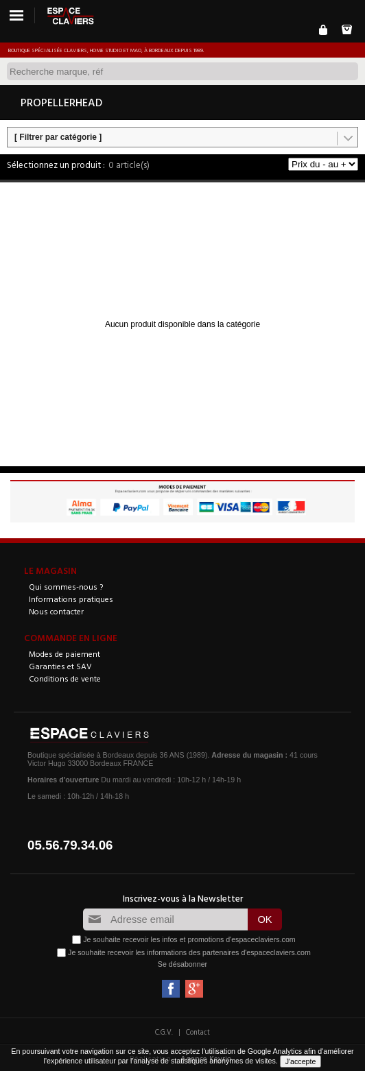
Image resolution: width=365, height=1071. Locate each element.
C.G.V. (164, 1031)
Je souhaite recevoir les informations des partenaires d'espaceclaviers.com (189, 952)
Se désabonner (182, 964)
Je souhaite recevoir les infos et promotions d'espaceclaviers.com (189, 939)
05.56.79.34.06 (70, 845)
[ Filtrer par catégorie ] (58, 137)
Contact (198, 1031)
